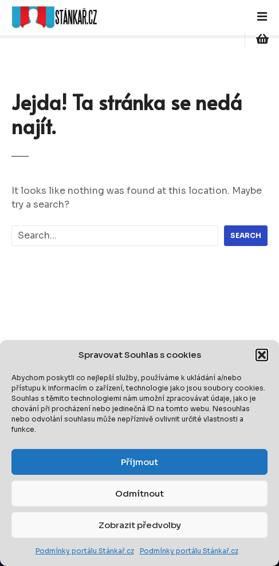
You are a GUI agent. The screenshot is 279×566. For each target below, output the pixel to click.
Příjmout (139, 461)
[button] (262, 355)
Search (245, 235)
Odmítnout (139, 493)
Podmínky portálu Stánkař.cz (85, 551)
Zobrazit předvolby (140, 525)
